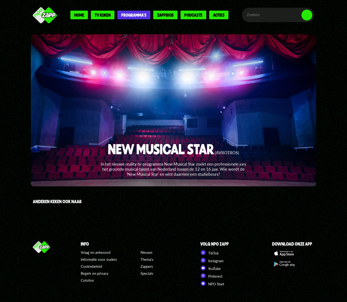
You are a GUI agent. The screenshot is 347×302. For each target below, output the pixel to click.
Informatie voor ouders (99, 259)
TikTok (209, 252)
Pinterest (211, 276)
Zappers (146, 266)
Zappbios (165, 15)
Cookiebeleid (91, 266)
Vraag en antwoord (95, 252)
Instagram (211, 260)
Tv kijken (103, 15)
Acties (219, 15)
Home (79, 15)
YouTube (210, 268)
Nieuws (146, 252)
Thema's (146, 259)
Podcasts (193, 15)
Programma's (134, 15)
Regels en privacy (94, 273)
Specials (146, 273)
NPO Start (212, 283)
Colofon (87, 280)
